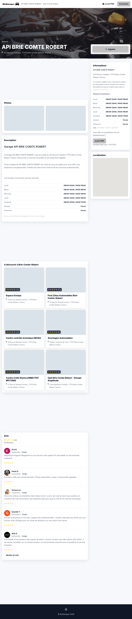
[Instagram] (66, 609)
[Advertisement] (45, 79)
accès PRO (99, 141)
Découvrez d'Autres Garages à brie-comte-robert (24, 216)
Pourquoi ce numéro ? (101, 89)
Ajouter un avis (12, 555)
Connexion (123, 4)
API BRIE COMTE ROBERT (108, 128)
